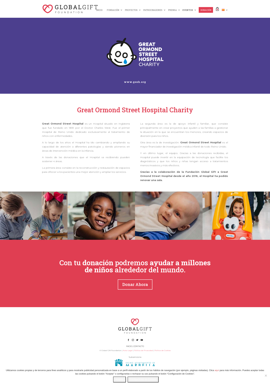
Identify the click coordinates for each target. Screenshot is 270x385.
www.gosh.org (135, 82)
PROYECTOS (131, 10)
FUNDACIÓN (113, 10)
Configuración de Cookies (143, 379)
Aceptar (119, 379)
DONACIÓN (205, 10)
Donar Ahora (135, 284)
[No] (265, 375)
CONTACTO (138, 346)
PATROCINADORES (152, 10)
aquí (217, 370)
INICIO (99, 10)
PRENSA (172, 10)
